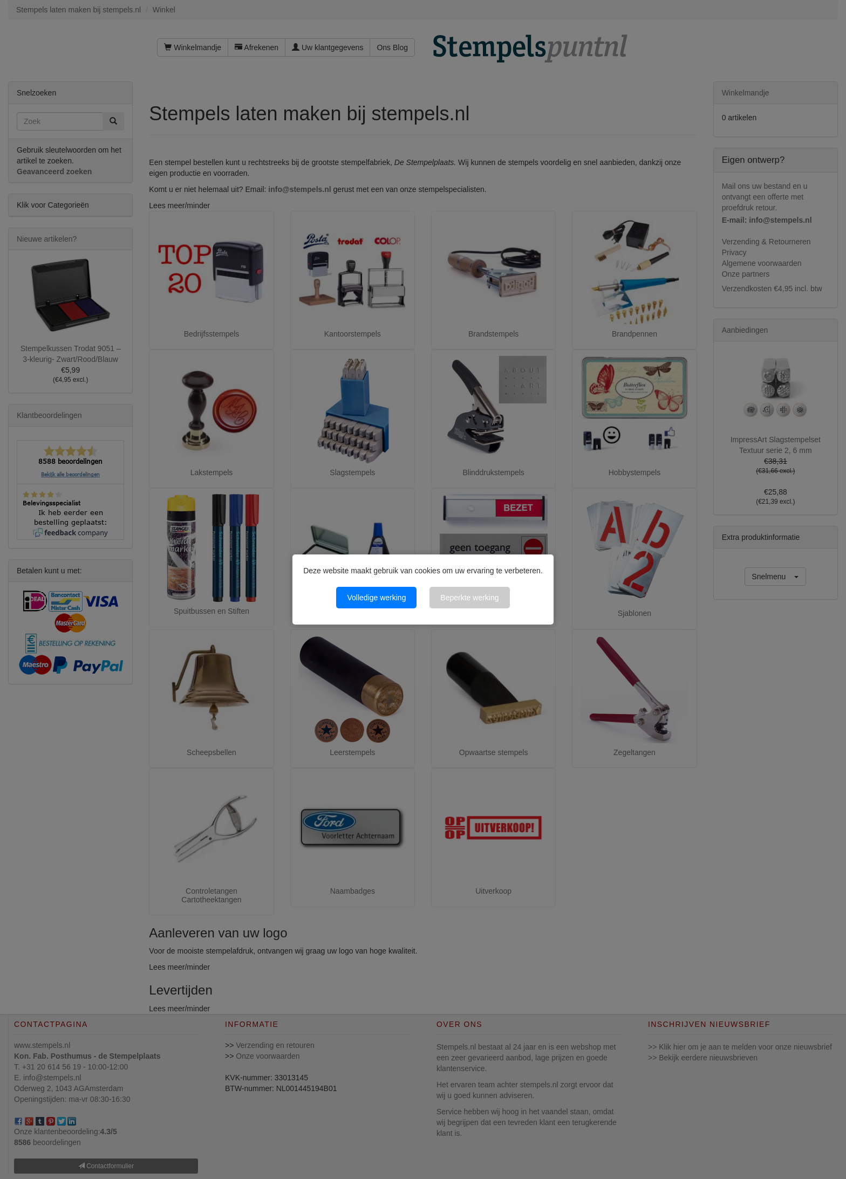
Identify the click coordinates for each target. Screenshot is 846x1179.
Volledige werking (376, 597)
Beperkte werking (469, 597)
